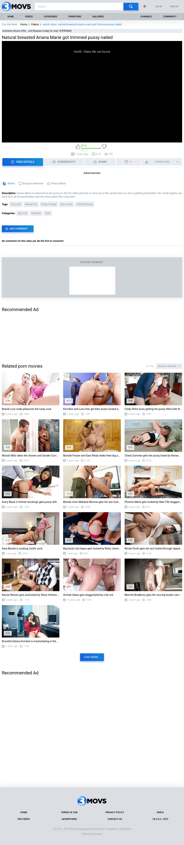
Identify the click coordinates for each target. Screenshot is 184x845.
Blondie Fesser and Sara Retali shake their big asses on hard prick (92, 455)
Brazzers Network (33, 183)
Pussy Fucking (48, 204)
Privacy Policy (114, 812)
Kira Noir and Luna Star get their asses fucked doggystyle (92, 409)
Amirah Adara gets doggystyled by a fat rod (88, 594)
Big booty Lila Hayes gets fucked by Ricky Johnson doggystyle (92, 548)
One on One (67, 204)
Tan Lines (16, 204)
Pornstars (74, 16)
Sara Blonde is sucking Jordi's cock (22, 548)
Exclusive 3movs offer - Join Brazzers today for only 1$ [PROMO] (37, 30)
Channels (146, 16)
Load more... (92, 657)
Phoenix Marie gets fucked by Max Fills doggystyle (153, 501)
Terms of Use (69, 812)
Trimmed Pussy (85, 204)
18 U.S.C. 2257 (160, 819)
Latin (47, 213)
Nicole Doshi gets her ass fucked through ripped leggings (153, 548)
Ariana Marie (58, 183)
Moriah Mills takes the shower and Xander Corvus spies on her (30, 455)
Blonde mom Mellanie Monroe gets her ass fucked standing (92, 501)
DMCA (160, 812)
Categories (50, 16)
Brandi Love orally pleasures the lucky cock (26, 409)
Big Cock (22, 213)
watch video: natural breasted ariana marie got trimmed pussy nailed (82, 24)
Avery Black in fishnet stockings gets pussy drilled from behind (30, 501)
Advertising (69, 819)
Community (169, 16)
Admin (11, 183)
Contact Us (114, 819)
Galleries (98, 16)
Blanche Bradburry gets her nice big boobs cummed (153, 594)
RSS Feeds (24, 819)
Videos (29, 16)
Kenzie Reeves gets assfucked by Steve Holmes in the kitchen (30, 594)
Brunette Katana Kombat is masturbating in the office (30, 641)
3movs (98, 834)
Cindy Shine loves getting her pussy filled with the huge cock (153, 409)
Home (10, 16)
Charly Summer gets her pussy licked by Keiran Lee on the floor (153, 455)
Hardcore (36, 213)
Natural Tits (31, 204)
